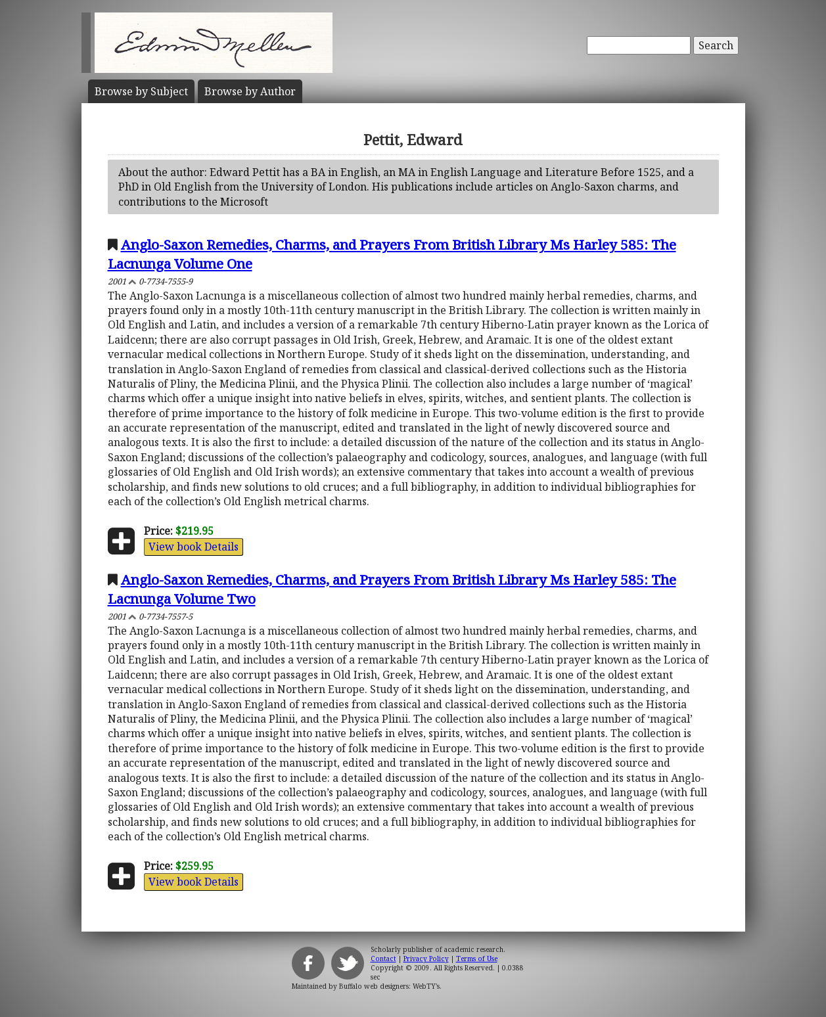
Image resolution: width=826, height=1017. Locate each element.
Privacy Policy (426, 958)
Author (250, 91)
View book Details (194, 546)
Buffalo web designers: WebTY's (389, 986)
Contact (383, 958)
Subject (141, 91)
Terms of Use (476, 958)
